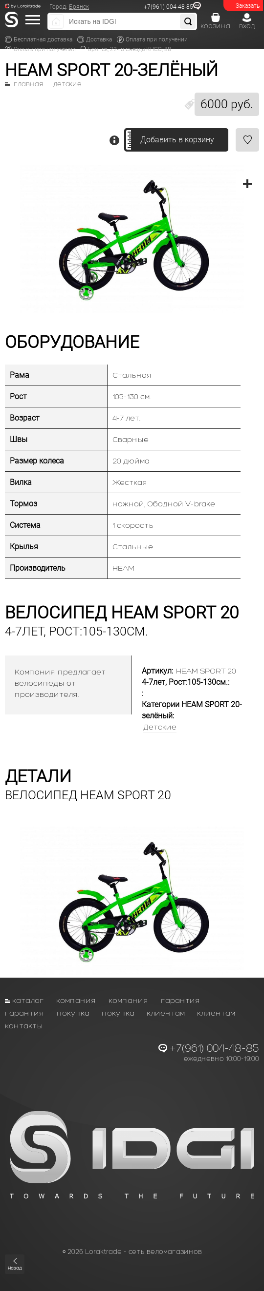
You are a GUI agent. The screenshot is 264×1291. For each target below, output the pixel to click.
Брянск (79, 6)
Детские (67, 84)
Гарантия (180, 1000)
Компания (76, 1000)
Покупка (73, 1013)
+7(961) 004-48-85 (168, 7)
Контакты (24, 1025)
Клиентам (166, 1013)
